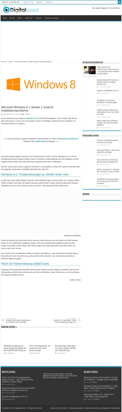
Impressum (54, 408)
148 (98, 390)
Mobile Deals (40, 141)
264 (96, 382)
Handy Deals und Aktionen (67, 139)
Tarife (19, 18)
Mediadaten (48, 2)
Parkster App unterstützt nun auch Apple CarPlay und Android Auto (65, 348)
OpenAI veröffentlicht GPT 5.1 (108, 91)
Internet (12, 18)
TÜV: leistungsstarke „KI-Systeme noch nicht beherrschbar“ (40, 348)
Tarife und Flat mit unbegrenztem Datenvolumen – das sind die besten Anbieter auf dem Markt (17, 379)
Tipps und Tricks (28, 2)
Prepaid (38, 18)
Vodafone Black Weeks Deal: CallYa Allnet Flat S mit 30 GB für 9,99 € (108, 112)
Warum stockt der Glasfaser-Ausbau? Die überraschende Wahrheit (107, 123)
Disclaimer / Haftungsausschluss (72, 408)
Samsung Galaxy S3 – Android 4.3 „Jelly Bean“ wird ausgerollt (99, 395)
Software (10, 61)
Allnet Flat (28, 18)
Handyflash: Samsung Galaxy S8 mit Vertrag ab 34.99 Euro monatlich (108, 181)
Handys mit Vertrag (51, 18)
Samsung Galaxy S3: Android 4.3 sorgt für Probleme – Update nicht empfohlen (101, 378)
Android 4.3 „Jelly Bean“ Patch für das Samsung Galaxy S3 (64, 320)
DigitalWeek (7, 114)
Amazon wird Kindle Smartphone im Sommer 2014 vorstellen (18, 320)
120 (98, 399)
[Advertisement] (61, 41)
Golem (78, 280)
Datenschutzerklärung (93, 408)
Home (3, 61)
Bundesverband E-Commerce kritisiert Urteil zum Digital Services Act (108, 82)
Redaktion (39, 2)
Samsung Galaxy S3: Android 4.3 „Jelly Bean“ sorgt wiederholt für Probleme (101, 387)
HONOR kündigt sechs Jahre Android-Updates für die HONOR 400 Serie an (15, 348)
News (5, 18)
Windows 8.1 (32, 118)
